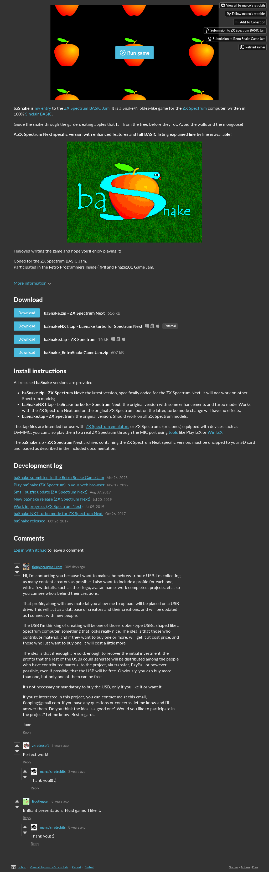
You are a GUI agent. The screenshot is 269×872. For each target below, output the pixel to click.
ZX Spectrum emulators (107, 426)
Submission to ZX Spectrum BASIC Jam (235, 30)
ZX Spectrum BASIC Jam (87, 107)
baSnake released (29, 520)
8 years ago (60, 801)
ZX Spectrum (195, 107)
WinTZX (215, 432)
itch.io (22, 867)
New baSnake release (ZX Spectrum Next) (52, 498)
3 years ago (60, 745)
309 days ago (75, 567)
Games (233, 867)
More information (32, 282)
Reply (27, 732)
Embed (89, 867)
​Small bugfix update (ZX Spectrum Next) (50, 491)
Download (26, 313)
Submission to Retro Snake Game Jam (236, 39)
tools (173, 432)
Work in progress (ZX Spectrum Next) (48, 506)
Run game (134, 52)
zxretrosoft (40, 745)
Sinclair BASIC (38, 113)
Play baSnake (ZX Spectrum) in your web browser (59, 484)
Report (76, 867)
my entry (43, 107)
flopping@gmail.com (47, 567)
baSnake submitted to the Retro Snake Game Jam (59, 477)
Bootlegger (40, 801)
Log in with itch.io (30, 549)
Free (255, 867)
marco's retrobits (53, 771)
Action (245, 867)
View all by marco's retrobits (49, 867)
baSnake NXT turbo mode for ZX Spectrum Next (58, 513)
